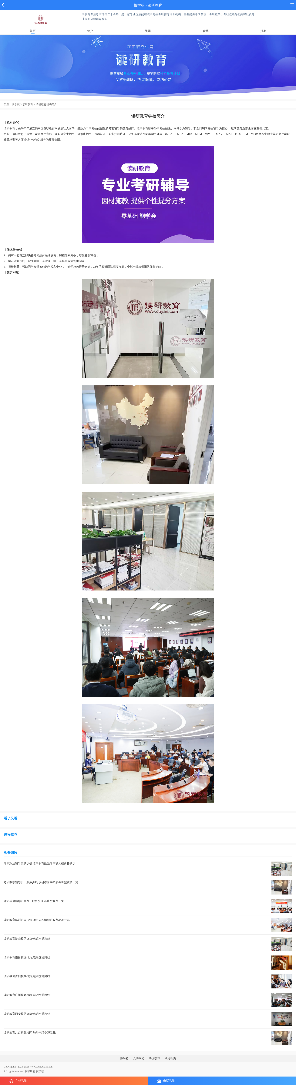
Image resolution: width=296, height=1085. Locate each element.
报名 (263, 31)
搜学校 (139, 5)
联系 (206, 31)
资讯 (148, 31)
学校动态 (170, 1058)
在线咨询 (18, 1081)
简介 (90, 31)
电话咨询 (166, 1081)
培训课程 (154, 1058)
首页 (33, 31)
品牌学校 (138, 1058)
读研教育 (155, 5)
